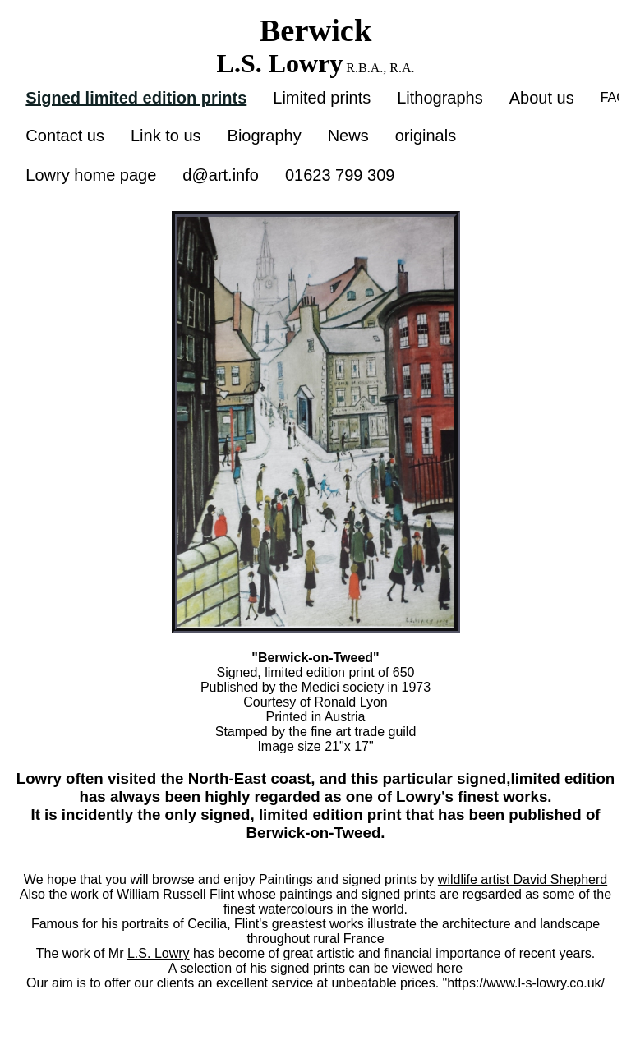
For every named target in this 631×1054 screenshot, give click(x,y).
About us (541, 98)
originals (425, 136)
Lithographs (440, 98)
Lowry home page (90, 175)
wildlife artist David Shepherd (522, 879)
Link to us (166, 136)
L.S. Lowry (158, 953)
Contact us (64, 136)
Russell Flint (198, 894)
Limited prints (322, 98)
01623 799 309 (339, 175)
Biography (265, 136)
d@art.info (220, 175)
